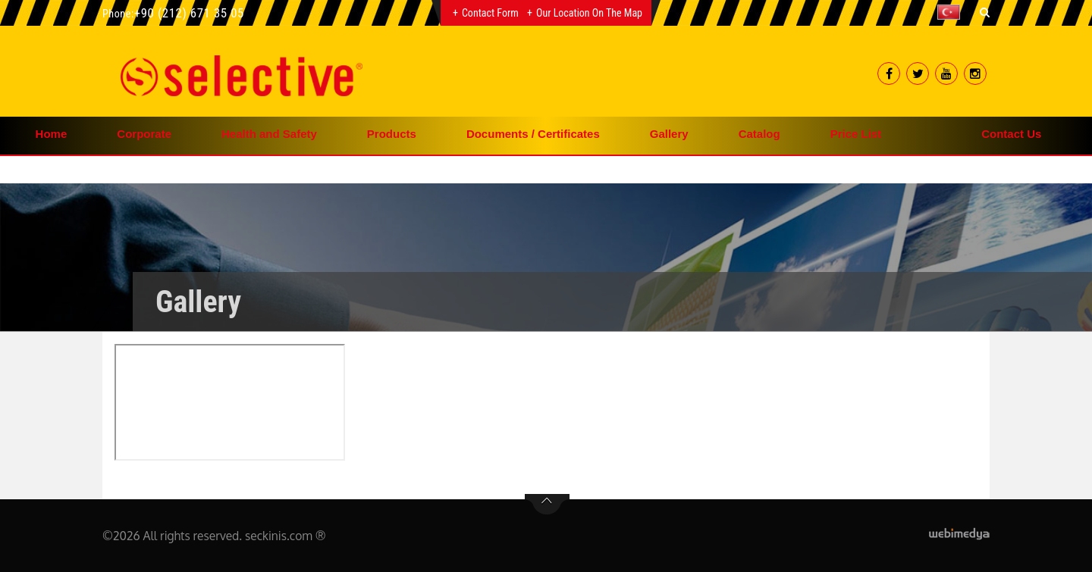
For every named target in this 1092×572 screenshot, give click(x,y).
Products (391, 133)
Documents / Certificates (533, 133)
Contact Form (490, 13)
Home (51, 133)
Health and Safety (269, 133)
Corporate (144, 133)
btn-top (547, 504)
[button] (952, 12)
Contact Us (1011, 133)
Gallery (669, 133)
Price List (856, 133)
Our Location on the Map (589, 13)
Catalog (759, 133)
